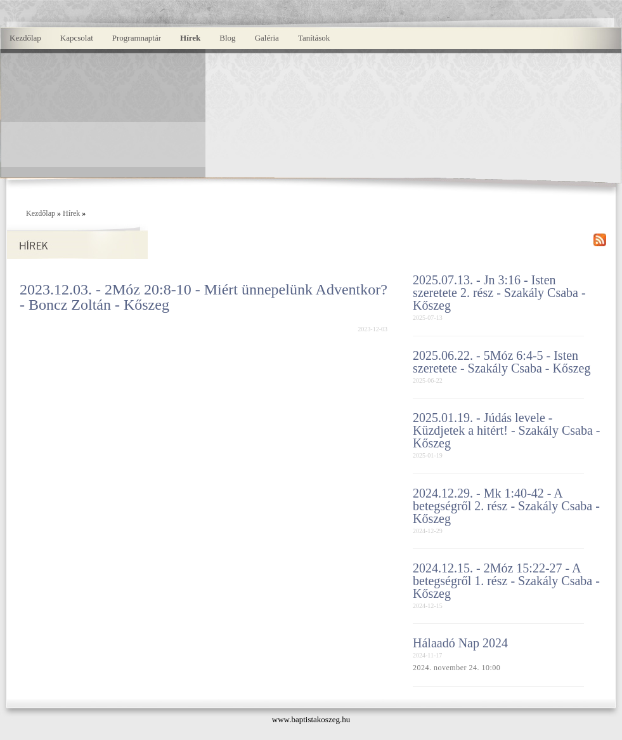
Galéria (267, 38)
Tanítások (314, 38)
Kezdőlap (25, 38)
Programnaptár (136, 38)
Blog (227, 38)
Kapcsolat (76, 38)
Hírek (190, 38)
